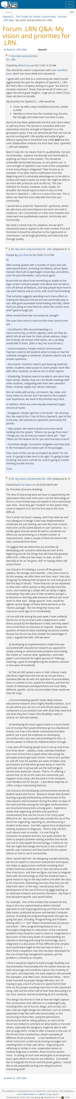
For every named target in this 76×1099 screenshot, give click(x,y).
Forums (62, 16)
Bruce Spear (25, 484)
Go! (72, 12)
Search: (43, 49)
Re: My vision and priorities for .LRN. (31, 249)
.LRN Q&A (8, 20)
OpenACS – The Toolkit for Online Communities (29, 16)
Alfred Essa (24, 65)
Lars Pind (23, 255)
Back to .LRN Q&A (17, 49)
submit (41, 1094)
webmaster (29, 1094)
